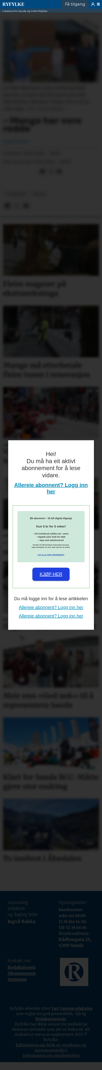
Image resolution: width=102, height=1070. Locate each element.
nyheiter (16, 194)
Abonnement (22, 973)
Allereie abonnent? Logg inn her (51, 607)
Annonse (17, 979)
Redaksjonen (22, 967)
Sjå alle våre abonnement (51, 555)
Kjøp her (51, 574)
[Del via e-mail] (59, 171)
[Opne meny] (98, 4)
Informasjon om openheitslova (51, 1055)
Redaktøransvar (50, 1019)
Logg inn (93, 4)
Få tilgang (75, 4)
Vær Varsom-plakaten (72, 1008)
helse (39, 194)
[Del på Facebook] (43, 171)
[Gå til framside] (13, 4)
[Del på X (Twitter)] (51, 171)
